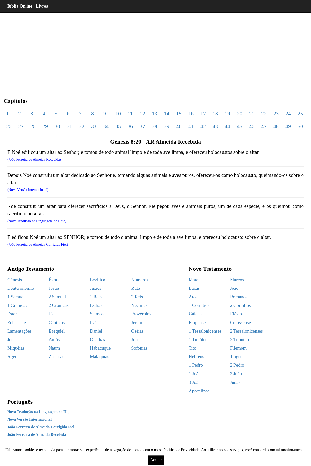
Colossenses (241, 322)
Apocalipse (199, 390)
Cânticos (57, 322)
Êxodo (55, 279)
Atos (193, 296)
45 (239, 126)
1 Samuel (16, 296)
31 (69, 126)
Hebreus (196, 356)
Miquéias (16, 348)
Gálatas (196, 313)
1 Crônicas (17, 305)
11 (130, 114)
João (234, 288)
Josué (54, 288)
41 (191, 126)
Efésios (237, 313)
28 (33, 126)
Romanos (239, 296)
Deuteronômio (20, 288)
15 (178, 114)
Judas (235, 382)
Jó (51, 313)
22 (264, 114)
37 (142, 126)
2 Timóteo (239, 339)
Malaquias (99, 356)
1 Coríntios (199, 305)
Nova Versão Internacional (29, 419)
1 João (195, 373)
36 (130, 126)
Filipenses (198, 322)
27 (21, 126)
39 (166, 126)
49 (288, 126)
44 (227, 126)
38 (154, 126)
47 (264, 126)
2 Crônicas (59, 305)
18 (215, 114)
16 (191, 114)
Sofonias (139, 348)
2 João (236, 373)
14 (166, 114)
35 (118, 126)
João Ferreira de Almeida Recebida (36, 434)
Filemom (238, 348)
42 (203, 126)
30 (57, 126)
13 (154, 114)
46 (251, 126)
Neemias (139, 305)
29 (45, 126)
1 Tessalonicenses (205, 331)
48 (276, 126)
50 (300, 126)
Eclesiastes (17, 322)
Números (139, 279)
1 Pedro (196, 365)
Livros (42, 6)
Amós (54, 339)
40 (178, 126)
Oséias (137, 331)
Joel (11, 339)
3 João (195, 382)
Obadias (97, 339)
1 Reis (96, 296)
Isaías (95, 322)
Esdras (96, 305)
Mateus (195, 279)
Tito (192, 348)
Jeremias (139, 322)
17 (203, 114)
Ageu (12, 356)
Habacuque (100, 348)
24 (288, 114)
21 (251, 114)
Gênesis (14, 279)
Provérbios (141, 313)
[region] (155, 51)
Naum (54, 348)
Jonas (136, 339)
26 (8, 126)
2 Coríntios (240, 305)
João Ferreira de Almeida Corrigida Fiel (40, 427)
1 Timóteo (198, 339)
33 (93, 126)
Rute (135, 288)
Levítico (97, 279)
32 (81, 126)
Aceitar (156, 460)
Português (20, 402)
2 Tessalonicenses (246, 331)
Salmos (97, 313)
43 (215, 126)
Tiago (235, 356)
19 (227, 114)
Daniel (96, 331)
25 (300, 114)
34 (106, 126)
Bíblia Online (19, 6)
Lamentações (19, 331)
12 (142, 114)
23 (276, 114)
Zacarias (56, 356)
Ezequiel (57, 331)
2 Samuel (57, 296)
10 (118, 114)
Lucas (194, 288)
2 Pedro (237, 365)
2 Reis (137, 296)
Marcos (237, 279)
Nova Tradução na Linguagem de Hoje (39, 412)
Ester (12, 313)
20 (239, 114)
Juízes (95, 288)
